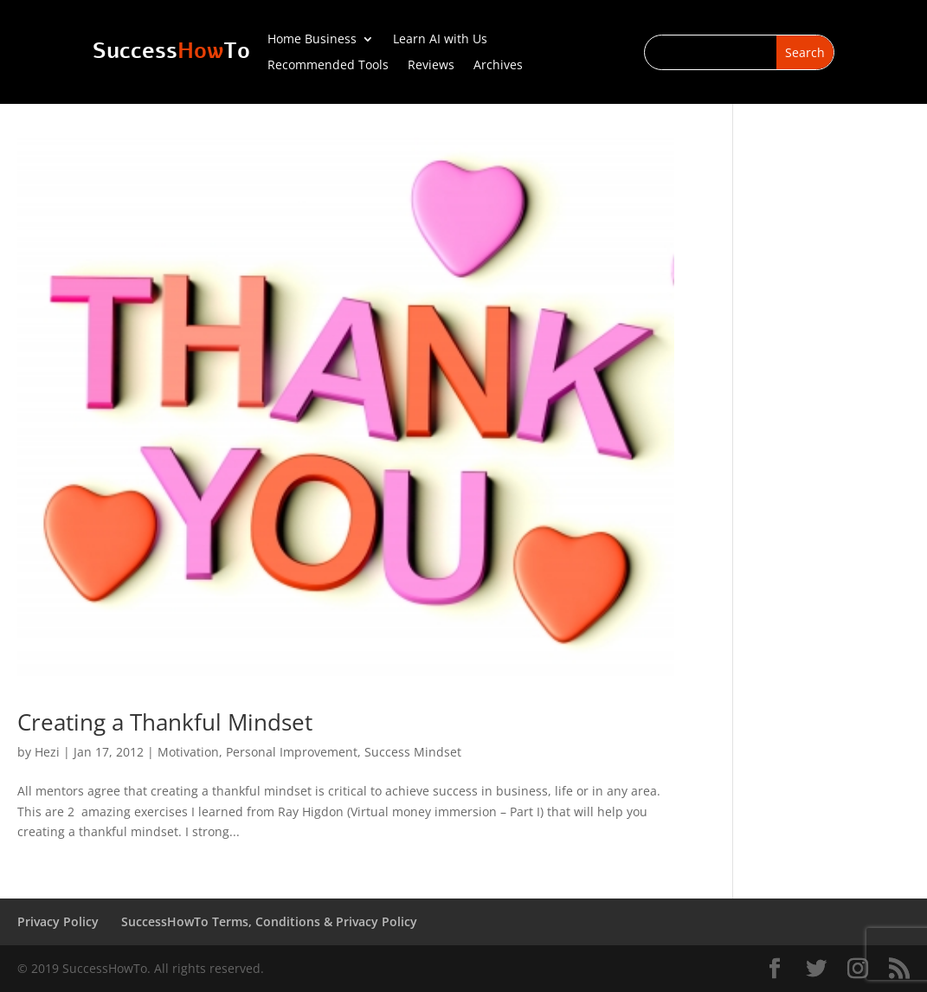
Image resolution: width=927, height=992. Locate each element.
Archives (498, 66)
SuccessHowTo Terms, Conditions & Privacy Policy (269, 921)
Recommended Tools (328, 66)
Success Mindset (412, 752)
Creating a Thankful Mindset (164, 722)
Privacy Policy (58, 921)
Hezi (47, 752)
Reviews (431, 66)
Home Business (312, 40)
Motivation (188, 752)
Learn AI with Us (440, 40)
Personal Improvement (291, 752)
